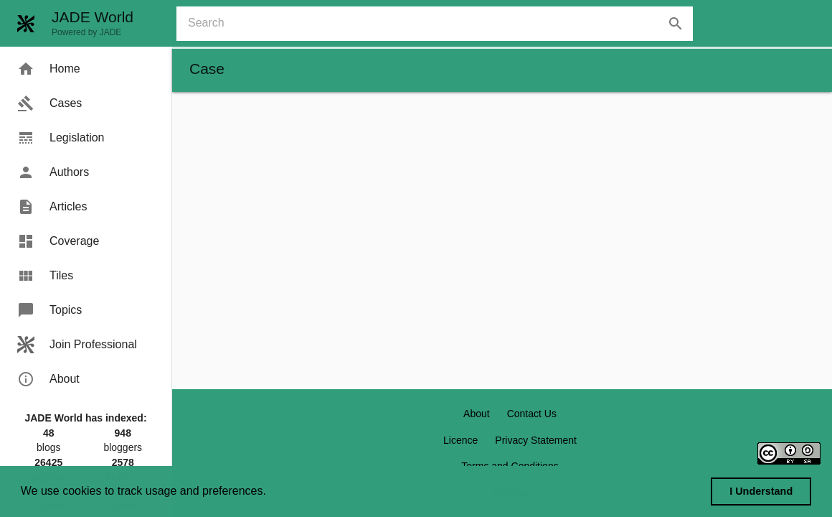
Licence (460, 440)
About (476, 413)
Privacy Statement (536, 440)
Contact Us (532, 413)
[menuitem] (85, 69)
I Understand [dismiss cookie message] (761, 491)
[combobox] (440, 23)
